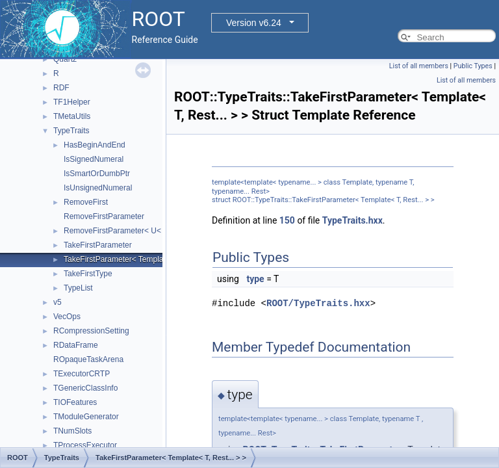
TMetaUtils (71, 116)
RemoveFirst (86, 202)
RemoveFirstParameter (104, 216)
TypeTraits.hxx (352, 220)
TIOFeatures (75, 402)
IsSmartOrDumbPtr (97, 173)
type (255, 279)
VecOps (67, 316)
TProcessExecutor (85, 445)
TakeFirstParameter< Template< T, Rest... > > (142, 259)
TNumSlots (72, 431)
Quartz (65, 59)
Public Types (473, 66)
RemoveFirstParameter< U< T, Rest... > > (135, 230)
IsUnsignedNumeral (98, 187)
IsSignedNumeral (93, 159)
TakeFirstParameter (98, 245)
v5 (57, 302)
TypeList (78, 287)
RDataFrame (75, 345)
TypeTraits (71, 130)
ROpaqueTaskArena (88, 359)
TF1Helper (71, 102)
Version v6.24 (253, 23)
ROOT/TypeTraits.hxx (318, 303)
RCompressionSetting (91, 330)
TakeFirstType (88, 273)
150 (287, 220)
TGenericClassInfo (85, 388)
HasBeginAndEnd (94, 145)
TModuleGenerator (86, 416)
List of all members (418, 66)
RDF (61, 87)
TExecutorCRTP (81, 373)
